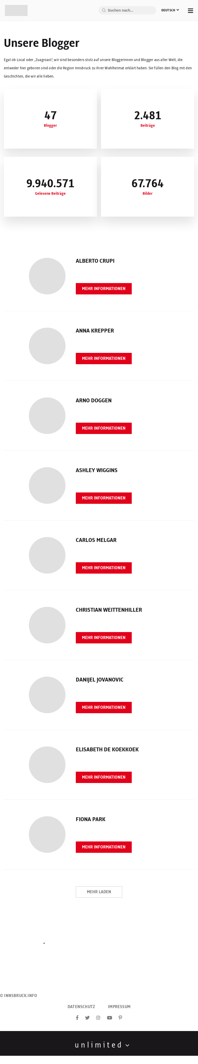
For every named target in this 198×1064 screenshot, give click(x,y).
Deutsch (168, 10)
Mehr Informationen (104, 288)
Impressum (119, 1007)
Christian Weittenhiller (109, 610)
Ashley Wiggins (97, 470)
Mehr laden (99, 892)
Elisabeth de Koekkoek (107, 749)
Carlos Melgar (96, 540)
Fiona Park (90, 819)
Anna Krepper (95, 331)
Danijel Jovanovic (99, 680)
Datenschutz (81, 1007)
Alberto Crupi (95, 261)
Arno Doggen (94, 400)
